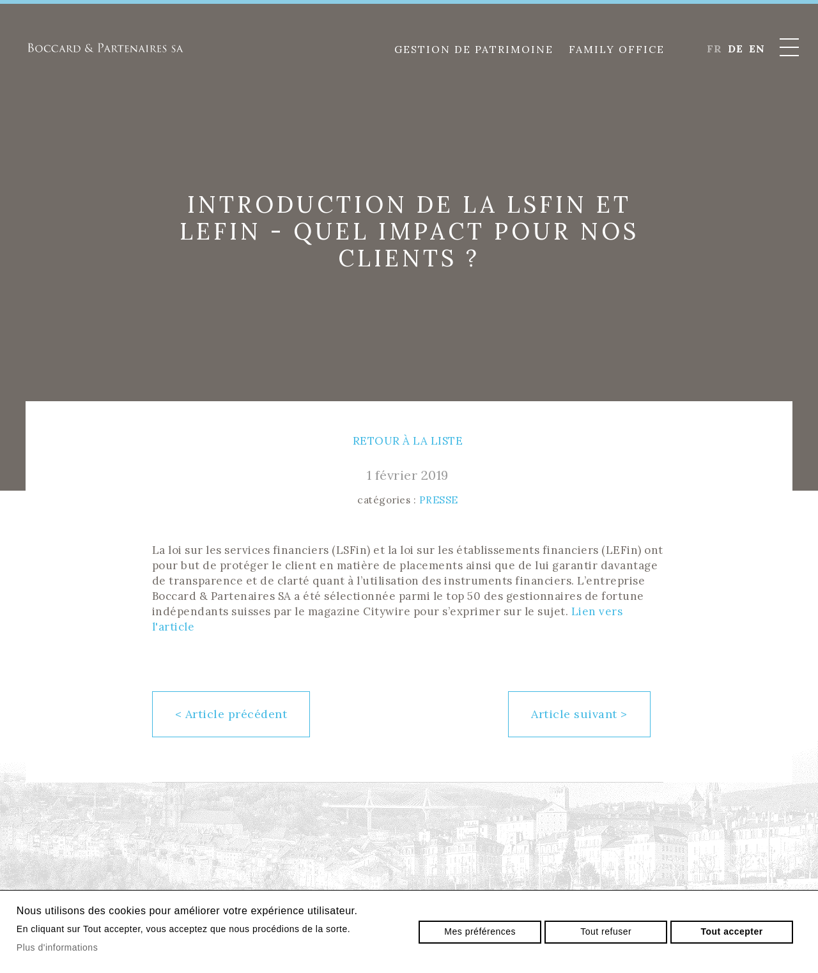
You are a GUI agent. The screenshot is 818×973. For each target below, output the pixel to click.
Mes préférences (480, 931)
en (756, 48)
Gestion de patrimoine (473, 49)
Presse (438, 500)
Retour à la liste (408, 441)
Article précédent (231, 714)
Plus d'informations (57, 947)
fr (714, 48)
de (735, 48)
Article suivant (579, 714)
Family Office (617, 49)
